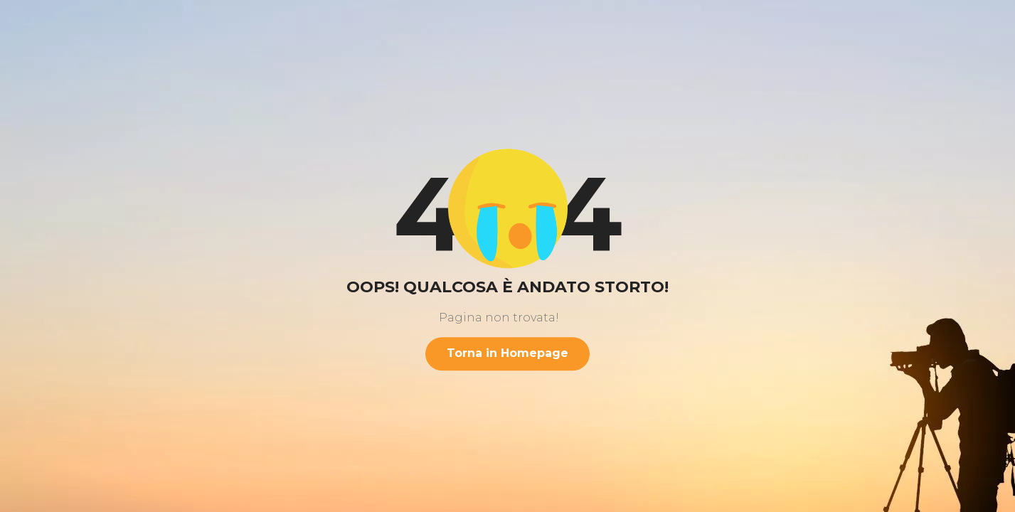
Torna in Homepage (507, 353)
